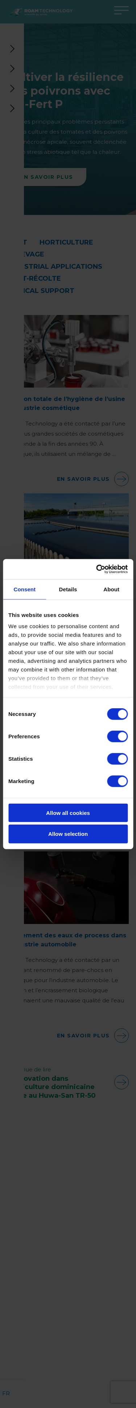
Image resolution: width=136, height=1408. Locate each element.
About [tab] (111, 589)
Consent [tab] (24, 589)
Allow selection (68, 834)
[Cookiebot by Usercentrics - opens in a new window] (97, 569)
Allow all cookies (68, 812)
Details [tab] (68, 589)
